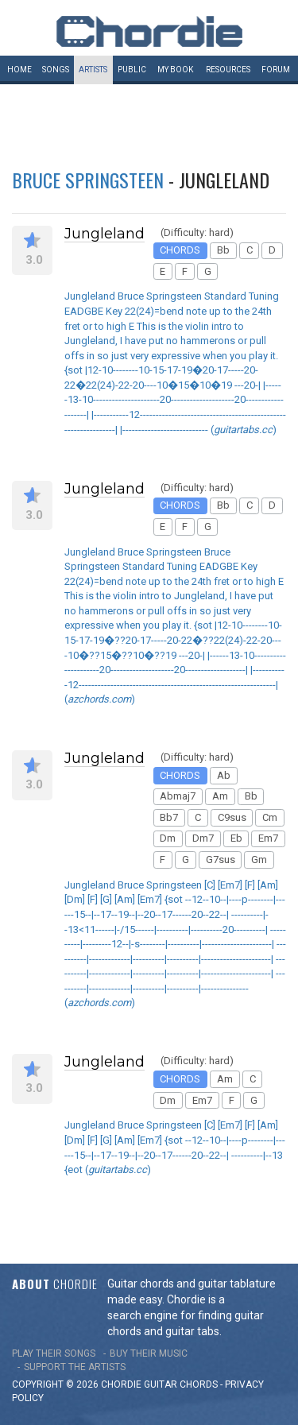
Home (19, 69)
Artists (93, 69)
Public (132, 69)
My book (175, 69)
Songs (55, 69)
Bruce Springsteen (88, 179)
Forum (275, 69)
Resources (228, 69)
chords (199, 1384)
